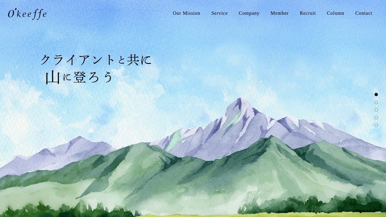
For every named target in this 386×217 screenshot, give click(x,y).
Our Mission (186, 13)
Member (280, 13)
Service (219, 13)
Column (335, 13)
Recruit (308, 13)
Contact (363, 13)
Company (249, 13)
